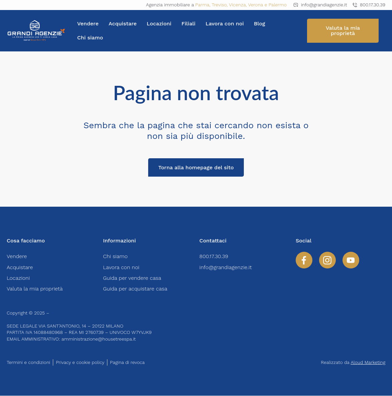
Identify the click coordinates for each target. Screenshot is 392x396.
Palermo (278, 4)
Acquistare (123, 23)
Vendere (88, 23)
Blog (259, 23)
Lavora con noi (224, 23)
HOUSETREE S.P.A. (71, 313)
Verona (255, 4)
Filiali (188, 23)
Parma (202, 4)
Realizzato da (352, 362)
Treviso (219, 4)
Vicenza (237, 4)
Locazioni (159, 23)
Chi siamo (90, 37)
